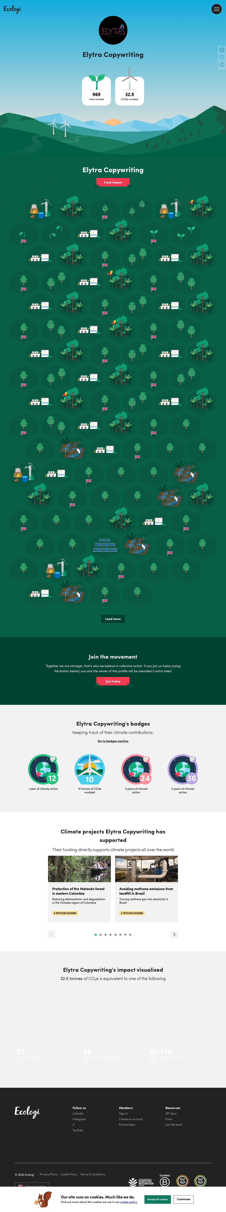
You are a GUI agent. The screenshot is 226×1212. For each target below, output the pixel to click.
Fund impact (113, 182)
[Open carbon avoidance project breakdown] (129, 91)
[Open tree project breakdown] (96, 91)
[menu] (216, 9)
